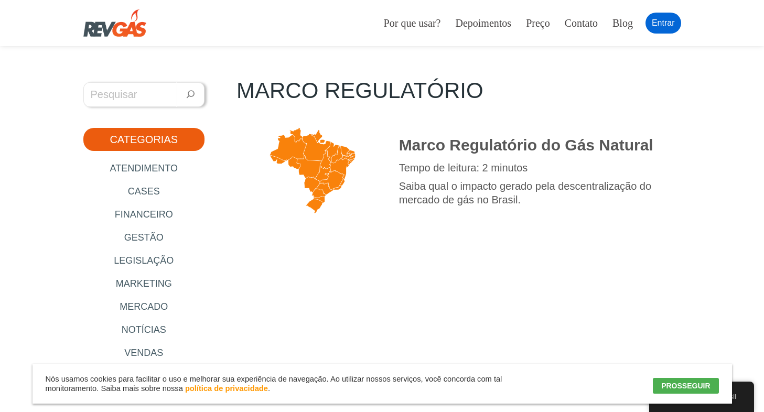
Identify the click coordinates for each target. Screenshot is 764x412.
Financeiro (144, 214)
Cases (144, 191)
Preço (538, 23)
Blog (622, 23)
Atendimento (144, 168)
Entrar (663, 22)
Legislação (144, 260)
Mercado (144, 306)
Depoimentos (483, 23)
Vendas (143, 353)
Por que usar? (412, 23)
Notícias (144, 329)
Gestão (144, 237)
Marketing (144, 283)
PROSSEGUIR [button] (685, 386)
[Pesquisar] (191, 94)
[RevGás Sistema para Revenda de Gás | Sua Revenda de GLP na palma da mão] (114, 23)
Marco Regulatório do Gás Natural (526, 145)
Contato (581, 23)
